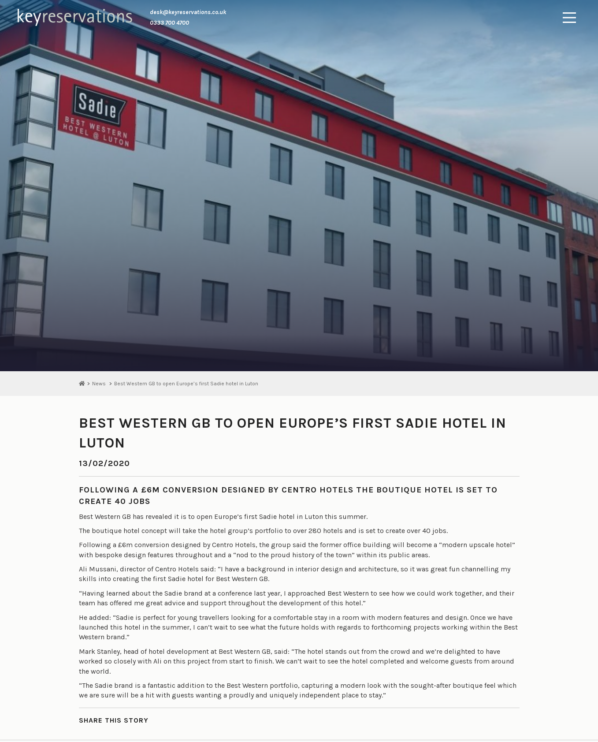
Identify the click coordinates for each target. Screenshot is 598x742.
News (99, 383)
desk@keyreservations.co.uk (188, 12)
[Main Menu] (569, 18)
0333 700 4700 (169, 22)
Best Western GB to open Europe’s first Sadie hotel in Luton (186, 383)
